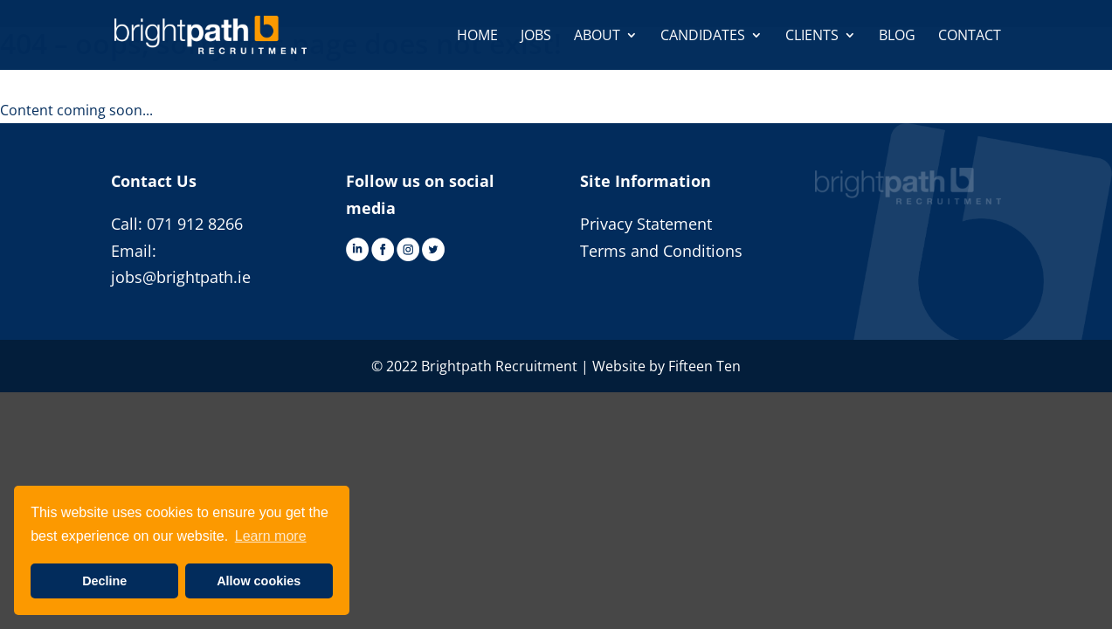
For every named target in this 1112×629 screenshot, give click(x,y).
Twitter (433, 249)
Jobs (536, 37)
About (597, 37)
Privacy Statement (646, 223)
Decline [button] (104, 581)
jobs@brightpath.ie (181, 276)
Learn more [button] (271, 536)
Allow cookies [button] (258, 581)
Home (477, 37)
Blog (897, 37)
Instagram (408, 249)
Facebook (382, 249)
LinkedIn (357, 249)
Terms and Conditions (661, 250)
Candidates (702, 37)
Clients (812, 37)
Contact (969, 37)
